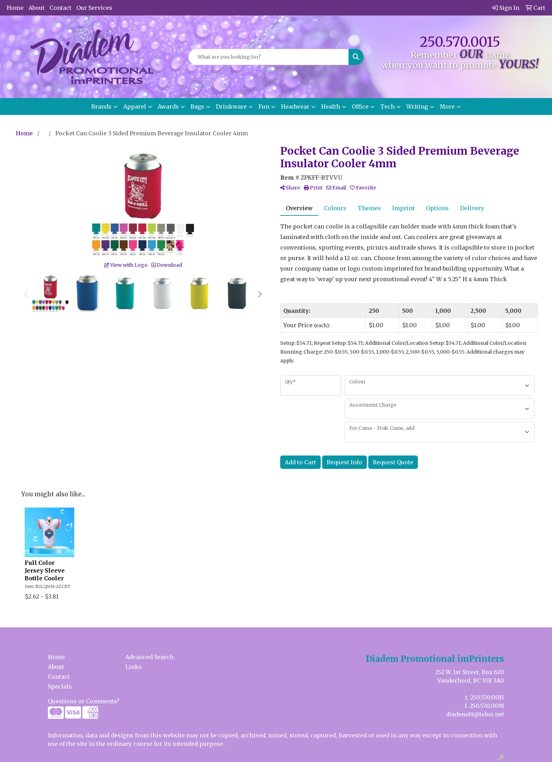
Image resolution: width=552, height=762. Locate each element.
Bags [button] (197, 106)
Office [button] (360, 106)
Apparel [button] (134, 106)
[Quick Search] (268, 57)
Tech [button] (387, 106)
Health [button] (330, 106)
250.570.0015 (460, 42)
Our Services (94, 7)
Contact (60, 7)
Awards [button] (168, 106)
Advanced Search (149, 656)
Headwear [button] (295, 106)
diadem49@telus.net (475, 714)
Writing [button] (417, 106)
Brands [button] (101, 106)
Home (15, 7)
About (37, 7)
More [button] (447, 106)
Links (133, 666)
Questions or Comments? (83, 701)
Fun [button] (263, 106)
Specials (60, 686)
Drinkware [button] (231, 106)
